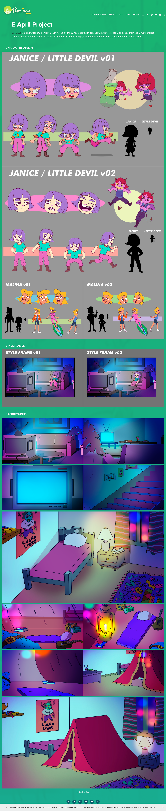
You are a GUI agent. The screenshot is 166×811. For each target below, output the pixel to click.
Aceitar (145, 807)
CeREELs (16, 32)
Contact (136, 15)
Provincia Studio (116, 15)
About (128, 15)
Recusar (153, 807)
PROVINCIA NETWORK (99, 15)
